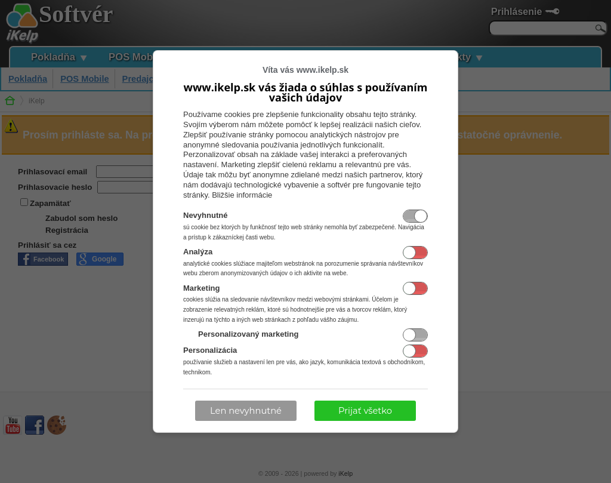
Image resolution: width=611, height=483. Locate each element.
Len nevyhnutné (246, 410)
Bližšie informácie (242, 194)
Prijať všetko (365, 410)
